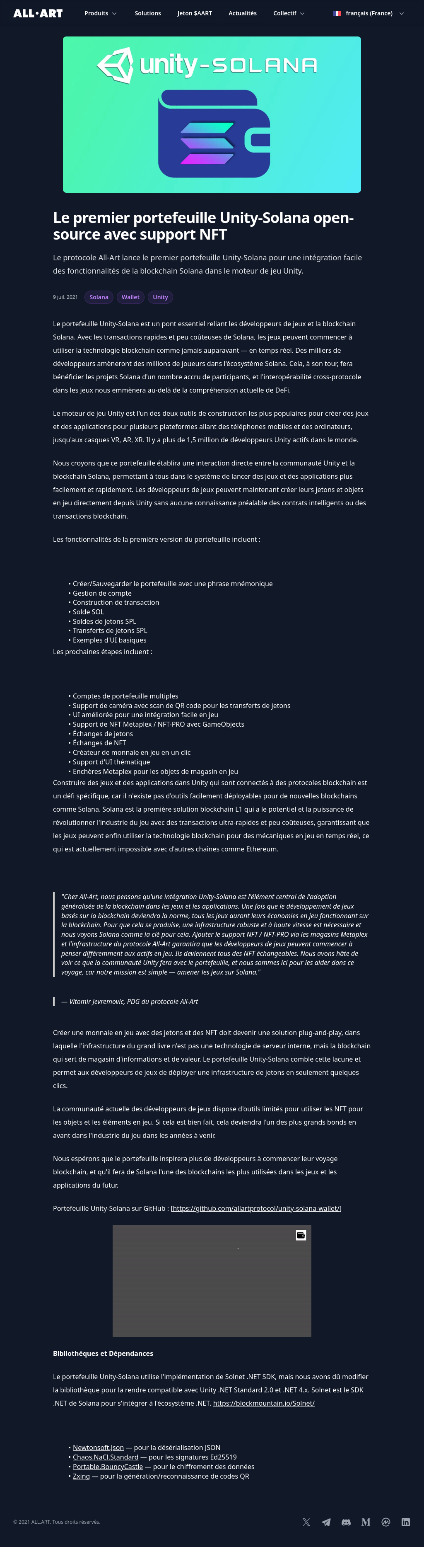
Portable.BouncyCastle (108, 1466)
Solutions (148, 13)
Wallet (131, 297)
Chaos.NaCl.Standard (106, 1457)
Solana (98, 297)
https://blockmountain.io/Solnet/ (264, 1403)
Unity (160, 297)
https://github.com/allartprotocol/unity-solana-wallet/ (256, 1208)
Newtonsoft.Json (98, 1447)
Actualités (243, 13)
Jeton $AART (195, 13)
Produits (101, 13)
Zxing (81, 1476)
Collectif (289, 13)
